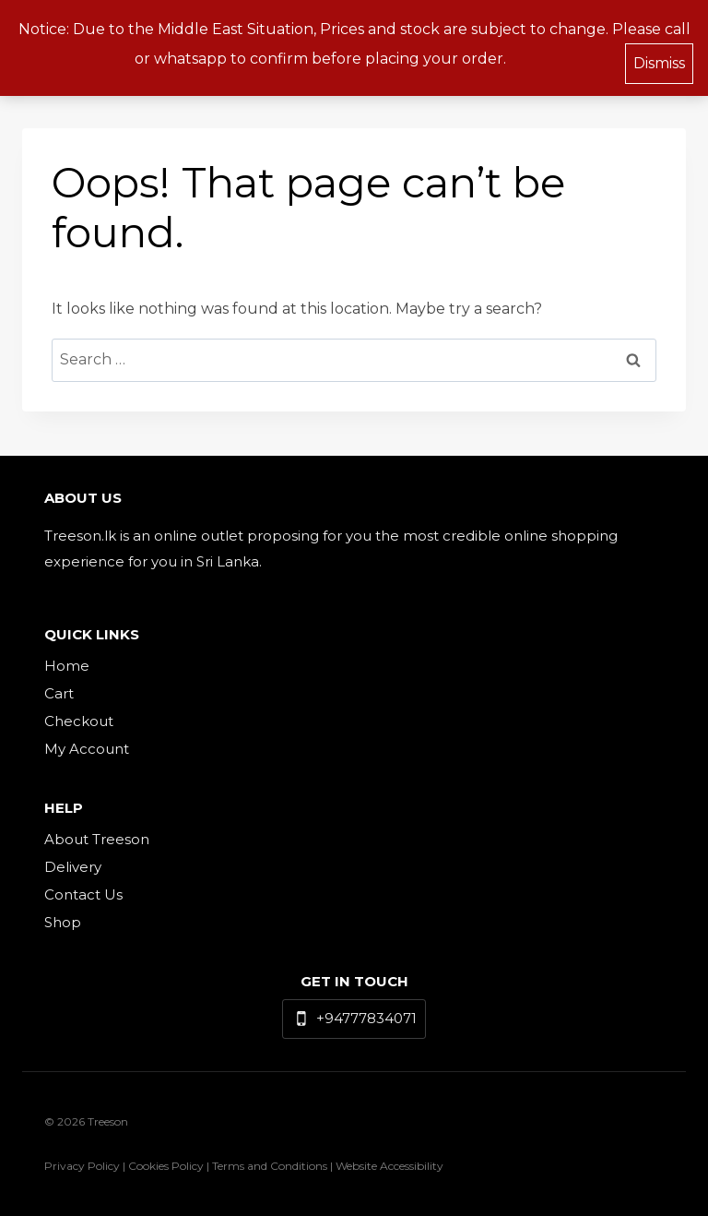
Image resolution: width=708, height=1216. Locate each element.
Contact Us (83, 894)
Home (66, 665)
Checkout (78, 721)
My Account (86, 748)
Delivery (72, 867)
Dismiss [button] (659, 59)
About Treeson (96, 839)
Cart (59, 693)
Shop (62, 922)
